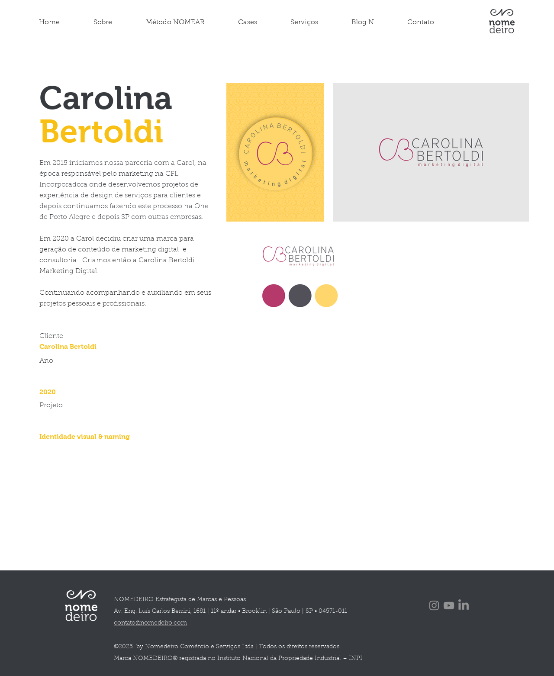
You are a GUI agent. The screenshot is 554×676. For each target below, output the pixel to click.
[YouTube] (448, 605)
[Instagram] (434, 605)
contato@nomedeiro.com (150, 623)
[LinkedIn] (463, 605)
